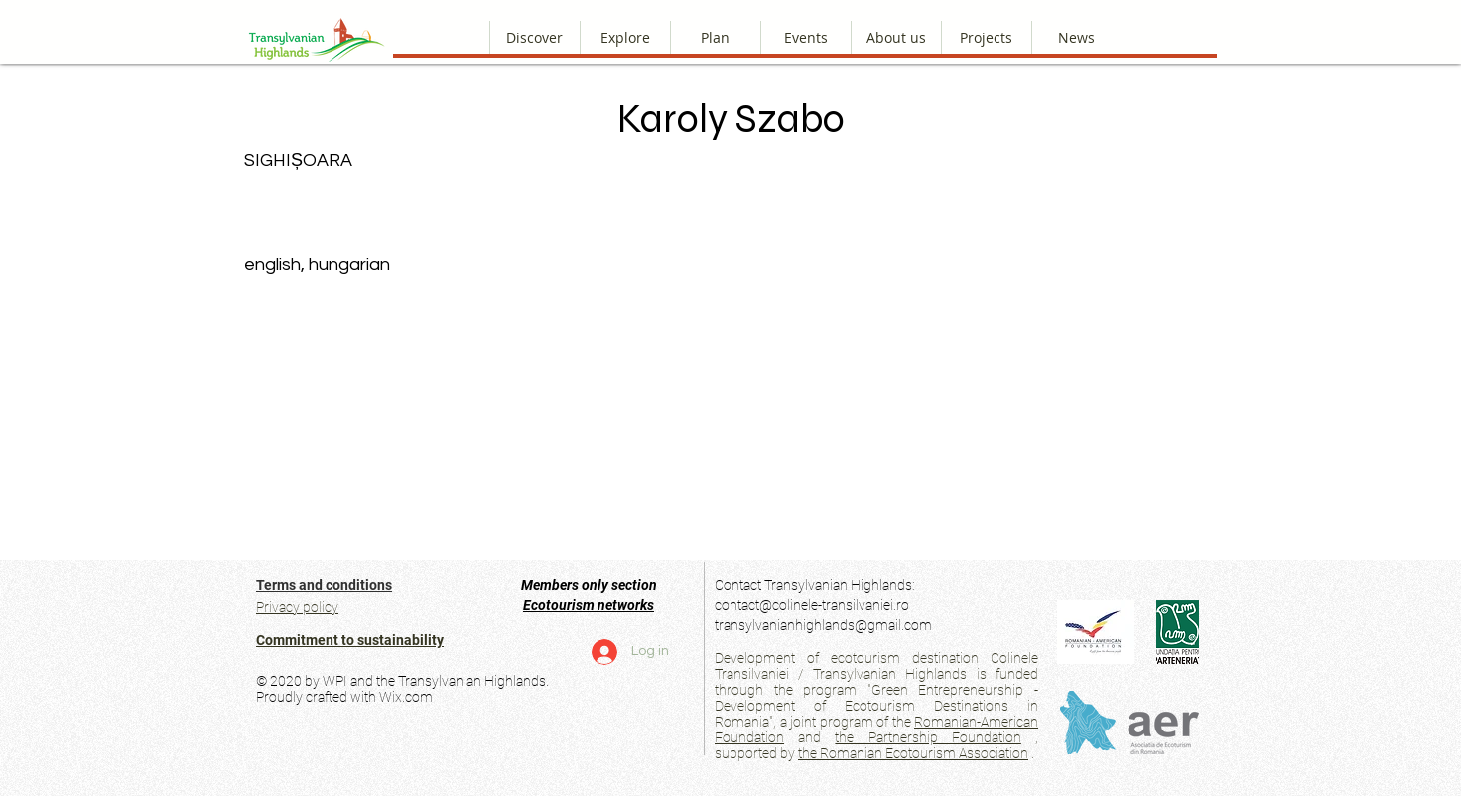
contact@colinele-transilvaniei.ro (812, 605)
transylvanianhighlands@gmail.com (823, 625)
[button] (896, 37)
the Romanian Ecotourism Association (913, 753)
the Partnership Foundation (927, 737)
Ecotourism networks (588, 605)
